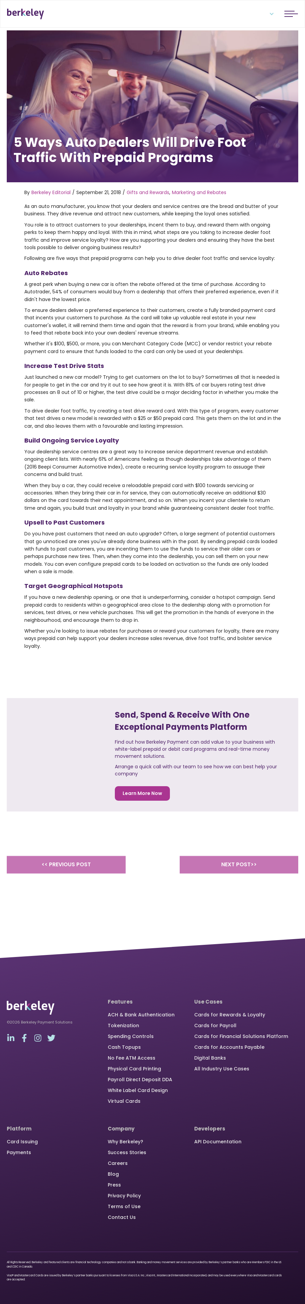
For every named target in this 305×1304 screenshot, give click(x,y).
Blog (113, 1174)
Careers (118, 1163)
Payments (19, 1152)
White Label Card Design (138, 1090)
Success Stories (127, 1152)
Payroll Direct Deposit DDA (140, 1079)
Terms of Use (124, 1206)
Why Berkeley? (125, 1141)
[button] (267, 14)
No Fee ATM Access (131, 1058)
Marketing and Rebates (199, 192)
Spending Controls (131, 1036)
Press (114, 1184)
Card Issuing (22, 1141)
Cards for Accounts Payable (229, 1047)
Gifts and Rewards (148, 192)
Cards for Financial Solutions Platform (241, 1036)
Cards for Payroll (215, 1025)
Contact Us (122, 1217)
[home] (25, 13)
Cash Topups (124, 1047)
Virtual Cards (124, 1101)
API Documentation (218, 1141)
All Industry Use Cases (221, 1068)
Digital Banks (210, 1058)
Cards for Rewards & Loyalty (229, 1014)
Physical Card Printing (134, 1068)
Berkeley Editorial (51, 192)
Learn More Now (142, 793)
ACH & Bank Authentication (141, 1014)
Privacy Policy (124, 1195)
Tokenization (123, 1025)
